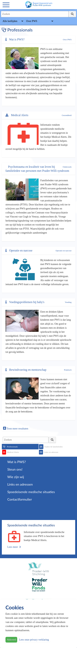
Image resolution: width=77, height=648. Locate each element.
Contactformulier (19, 499)
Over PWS (67, 39)
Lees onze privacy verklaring (34, 639)
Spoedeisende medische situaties (31, 492)
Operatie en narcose (64, 250)
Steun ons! (14, 469)
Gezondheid (67, 115)
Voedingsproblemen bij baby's (24, 302)
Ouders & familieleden (53, 447)
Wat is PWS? (15, 39)
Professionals (12, 447)
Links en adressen (51, 452)
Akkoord (11, 639)
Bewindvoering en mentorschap (25, 369)
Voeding (68, 302)
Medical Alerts (16, 115)
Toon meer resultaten (15, 428)
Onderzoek (67, 167)
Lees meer (14, 547)
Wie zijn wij (15, 477)
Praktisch (68, 370)
